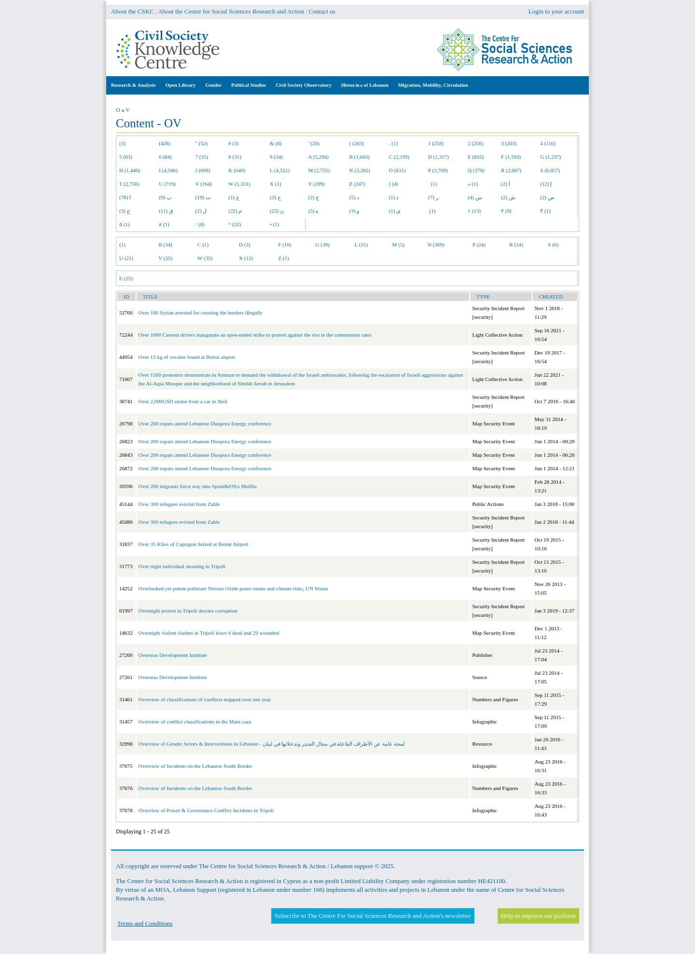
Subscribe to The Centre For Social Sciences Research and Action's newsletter (373, 915)
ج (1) (233, 197)
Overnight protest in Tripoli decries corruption (188, 610)
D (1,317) (438, 157)
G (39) (323, 244)
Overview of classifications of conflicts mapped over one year (205, 699)
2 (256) (475, 143)
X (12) (246, 258)
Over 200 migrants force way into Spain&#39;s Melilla (198, 486)
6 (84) (165, 157)
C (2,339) (399, 157)
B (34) (165, 244)
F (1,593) (511, 157)
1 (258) (436, 143)
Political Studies (248, 85)
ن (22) (277, 211)
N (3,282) (359, 170)
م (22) (235, 211)
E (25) (126, 278)
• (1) (274, 224)
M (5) (398, 244)
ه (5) (313, 211)
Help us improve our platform (538, 915)
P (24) (479, 244)
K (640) (236, 170)
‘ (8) (200, 224)
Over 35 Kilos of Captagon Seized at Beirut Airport (194, 544)
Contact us (322, 11)
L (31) (361, 244)
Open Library (181, 85)
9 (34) (276, 157)
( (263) (356, 143)
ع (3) (124, 211)
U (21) (126, 258)
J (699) (202, 170)
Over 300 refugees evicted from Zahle (179, 504)
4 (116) (548, 143)
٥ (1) (124, 224)
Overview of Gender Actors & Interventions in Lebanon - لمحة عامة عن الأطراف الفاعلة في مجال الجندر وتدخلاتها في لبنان (272, 744)
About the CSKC (132, 11)
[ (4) (393, 184)
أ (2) (505, 184)
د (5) (354, 197)
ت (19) (202, 197)
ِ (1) (432, 211)
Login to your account (556, 11)
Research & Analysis (133, 85)
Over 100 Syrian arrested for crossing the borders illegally (201, 312)
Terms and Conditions (145, 923)
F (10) (284, 244)
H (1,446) (129, 170)
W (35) (204, 258)
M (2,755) (319, 170)
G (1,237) (550, 157)
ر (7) (433, 197)
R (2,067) (511, 170)
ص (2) (547, 197)
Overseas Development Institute (173, 655)
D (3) (244, 244)
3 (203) (508, 143)
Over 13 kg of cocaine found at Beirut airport (187, 357)
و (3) (354, 211)
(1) (432, 184)
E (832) (476, 157)
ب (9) (165, 197)
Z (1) (283, 258)
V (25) (165, 258)
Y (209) (316, 184)
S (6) (553, 244)
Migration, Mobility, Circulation (433, 85)
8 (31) (234, 157)
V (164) (203, 184)
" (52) (201, 143)
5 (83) (125, 157)
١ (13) (474, 211)
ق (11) (166, 211)
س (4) (475, 197)
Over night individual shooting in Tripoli (182, 566)
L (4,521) (280, 170)
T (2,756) (129, 184)
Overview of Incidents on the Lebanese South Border (195, 766)
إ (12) (546, 184)
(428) (164, 143)
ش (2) (508, 197)
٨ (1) (164, 224)
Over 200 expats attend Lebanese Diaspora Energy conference (205, 423)
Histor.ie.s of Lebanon (365, 85)
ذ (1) (394, 197)
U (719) (167, 184)
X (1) (275, 184)
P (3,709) (438, 170)
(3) (122, 143)
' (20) (314, 143)
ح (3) (275, 197)
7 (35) (201, 157)
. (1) (393, 143)
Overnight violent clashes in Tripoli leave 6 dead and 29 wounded (209, 633)
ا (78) (125, 197)
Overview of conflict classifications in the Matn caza (195, 721)
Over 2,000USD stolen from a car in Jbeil (183, 401)
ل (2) (201, 211)
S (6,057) (550, 170)
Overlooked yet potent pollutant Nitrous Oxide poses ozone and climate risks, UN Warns (233, 588)
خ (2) (314, 197)
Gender (213, 85)
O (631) (397, 170)
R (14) (516, 244)
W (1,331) (239, 184)
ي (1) (395, 211)
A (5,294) (318, 157)
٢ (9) (506, 211)
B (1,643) (359, 157)
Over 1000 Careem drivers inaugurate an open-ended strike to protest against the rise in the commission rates (255, 335)
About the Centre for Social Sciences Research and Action (231, 11)
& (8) (275, 143)
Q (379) (476, 170)
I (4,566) (168, 170)
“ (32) (234, 224)
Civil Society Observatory (303, 85)
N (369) (436, 244)
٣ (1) (545, 211)
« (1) (473, 184)
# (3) (233, 143)
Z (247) (357, 184)
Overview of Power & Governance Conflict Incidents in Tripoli (206, 810)
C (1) (202, 244)
